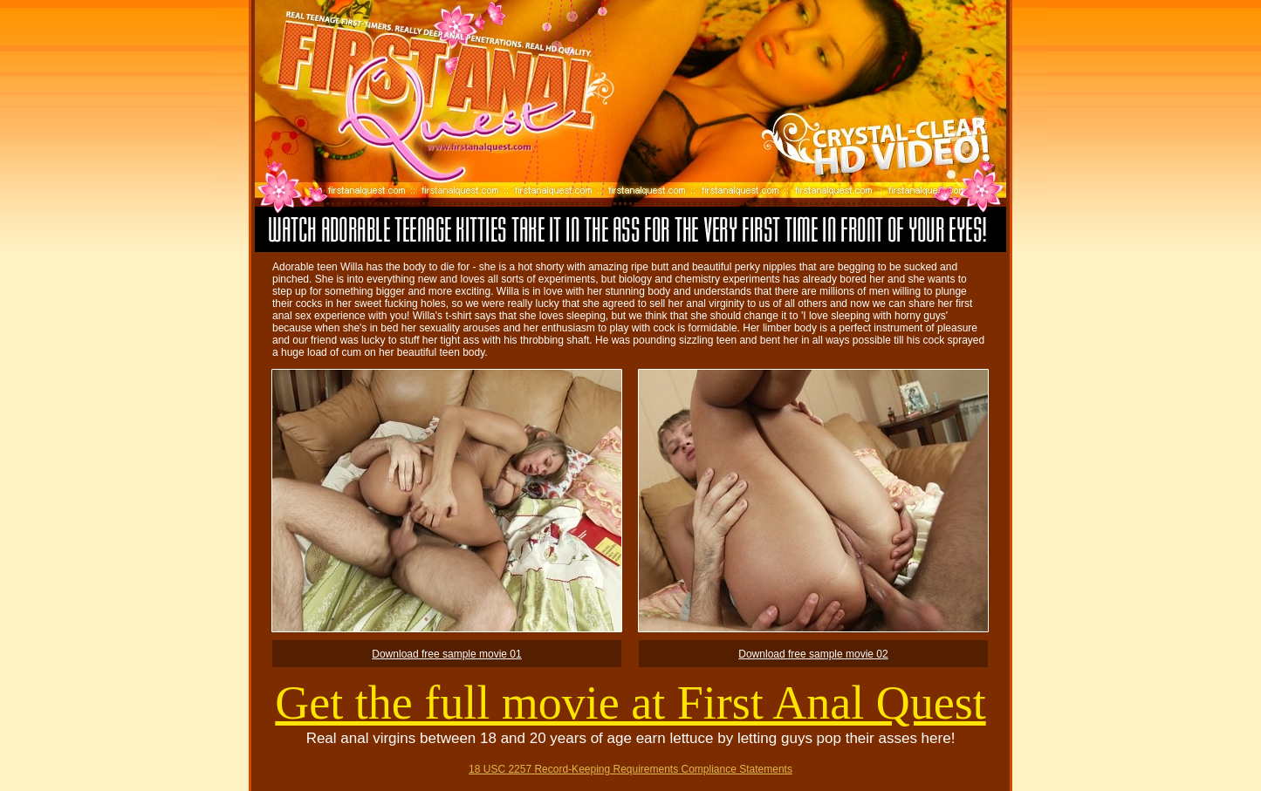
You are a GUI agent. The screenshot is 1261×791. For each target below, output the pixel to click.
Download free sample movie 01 (446, 654)
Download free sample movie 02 (812, 654)
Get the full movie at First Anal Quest (630, 703)
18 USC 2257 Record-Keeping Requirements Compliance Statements (630, 769)
